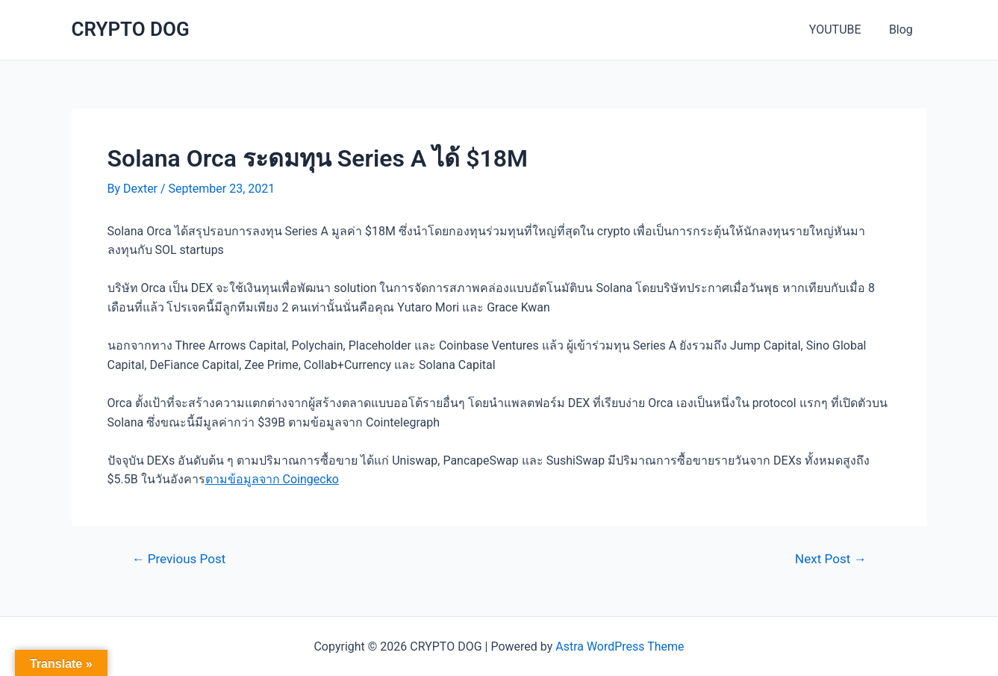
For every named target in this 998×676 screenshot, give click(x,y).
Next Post (830, 559)
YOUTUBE (841, 29)
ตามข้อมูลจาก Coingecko (272, 479)
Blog (903, 29)
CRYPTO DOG (131, 29)
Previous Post (178, 559)
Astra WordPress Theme (619, 646)
